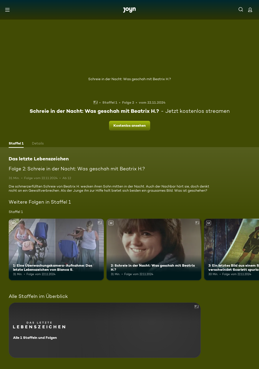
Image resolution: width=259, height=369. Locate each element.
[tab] (16, 144)
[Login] (250, 9)
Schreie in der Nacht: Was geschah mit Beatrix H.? (129, 79)
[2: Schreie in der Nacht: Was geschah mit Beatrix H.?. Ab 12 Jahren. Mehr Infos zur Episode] (154, 249)
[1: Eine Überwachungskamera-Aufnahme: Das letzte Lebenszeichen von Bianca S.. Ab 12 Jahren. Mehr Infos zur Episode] (56, 249)
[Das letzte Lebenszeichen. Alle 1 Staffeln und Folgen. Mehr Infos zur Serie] (105, 330)
